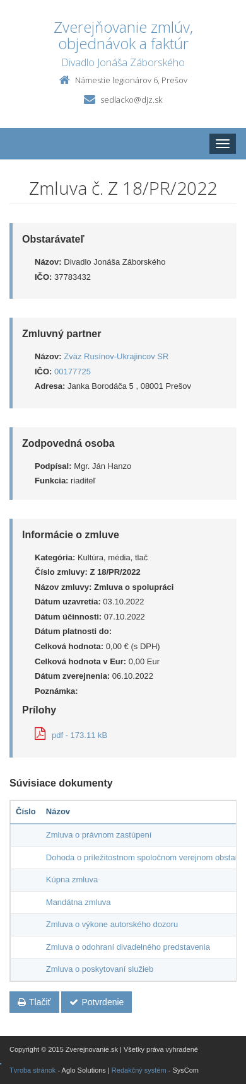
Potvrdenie (96, 1002)
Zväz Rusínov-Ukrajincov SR (116, 356)
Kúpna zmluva (72, 879)
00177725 (72, 371)
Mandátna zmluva (78, 902)
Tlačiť (34, 1002)
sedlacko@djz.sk (131, 99)
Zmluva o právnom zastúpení (99, 834)
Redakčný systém (139, 1070)
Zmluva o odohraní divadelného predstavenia (128, 947)
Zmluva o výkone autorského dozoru (112, 924)
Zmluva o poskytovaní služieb (100, 969)
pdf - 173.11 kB (71, 735)
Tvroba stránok (32, 1070)
